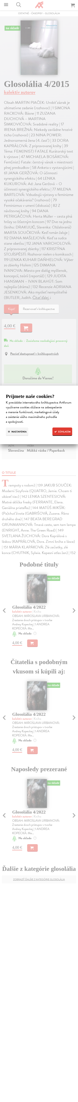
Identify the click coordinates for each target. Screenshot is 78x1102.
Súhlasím (62, 432)
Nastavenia (17, 432)
